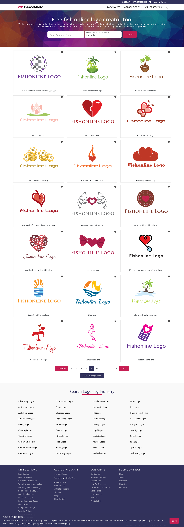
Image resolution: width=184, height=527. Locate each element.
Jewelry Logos (99, 423)
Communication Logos (28, 446)
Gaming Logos (62, 446)
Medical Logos (99, 452)
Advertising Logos (26, 400)
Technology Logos (138, 452)
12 (109, 367)
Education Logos (63, 411)
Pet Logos (134, 406)
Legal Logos (98, 429)
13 (116, 367)
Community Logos (26, 440)
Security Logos (136, 429)
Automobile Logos (26, 417)
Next (124, 367)
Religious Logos (137, 423)
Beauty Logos (24, 423)
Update (130, 34)
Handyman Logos (101, 400)
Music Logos (135, 400)
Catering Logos (25, 429)
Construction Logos (64, 400)
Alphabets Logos (25, 411)
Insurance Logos (100, 417)
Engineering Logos (64, 417)
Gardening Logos (63, 452)
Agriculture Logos (26, 406)
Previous (62, 367)
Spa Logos (134, 440)
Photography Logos (139, 411)
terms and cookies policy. (59, 523)
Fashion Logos (62, 423)
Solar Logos (135, 434)
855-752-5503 (142, 2)
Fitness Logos (62, 434)
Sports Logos (136, 446)
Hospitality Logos (100, 406)
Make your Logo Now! (92, 374)
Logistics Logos (99, 434)
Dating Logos (61, 406)
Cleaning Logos (25, 434)
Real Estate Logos (138, 417)
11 (103, 367)
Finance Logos (62, 429)
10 (97, 367)
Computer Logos (25, 452)
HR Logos (97, 411)
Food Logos (61, 440)
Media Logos (98, 446)
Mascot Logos (99, 440)
